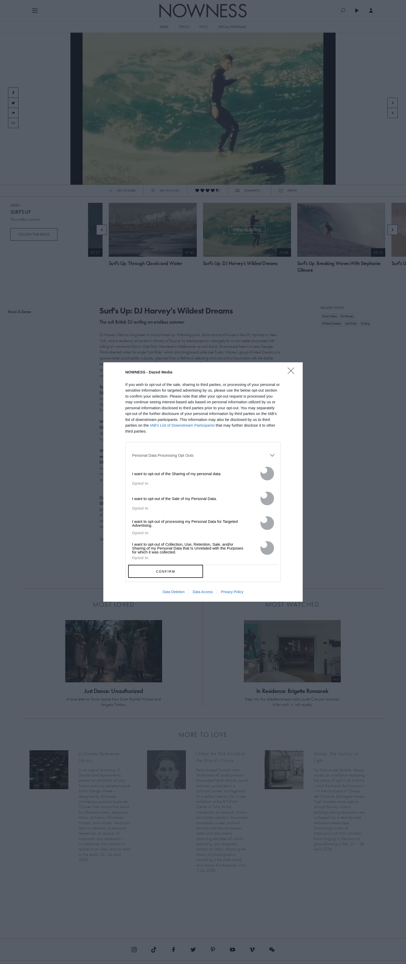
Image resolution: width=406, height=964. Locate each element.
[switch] (267, 473)
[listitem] (203, 455)
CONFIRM (165, 571)
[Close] (293, 373)
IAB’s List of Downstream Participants (182, 425)
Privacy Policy (232, 592)
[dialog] (203, 482)
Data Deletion (174, 592)
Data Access (203, 592)
